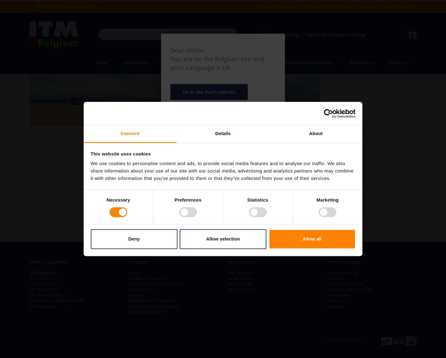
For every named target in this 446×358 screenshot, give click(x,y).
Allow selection (223, 238)
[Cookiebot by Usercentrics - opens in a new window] (328, 113)
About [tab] (316, 133)
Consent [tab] (130, 133)
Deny (134, 238)
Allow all (312, 238)
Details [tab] (223, 133)
